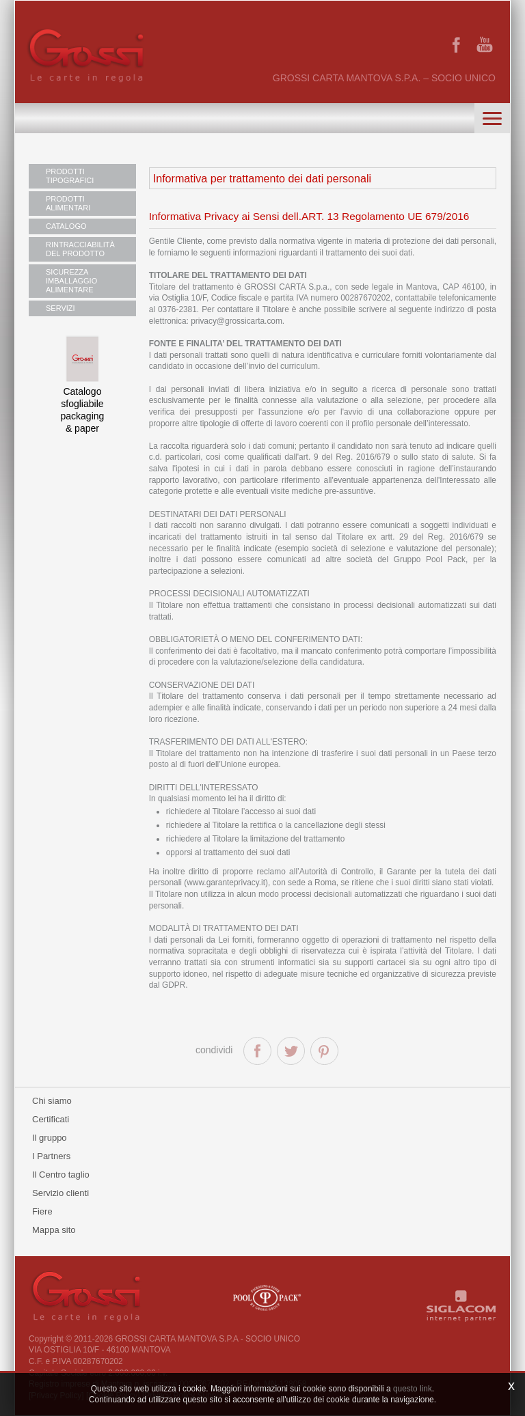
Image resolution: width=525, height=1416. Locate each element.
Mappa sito (54, 1230)
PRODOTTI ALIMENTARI (68, 203)
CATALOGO (66, 226)
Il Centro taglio (61, 1174)
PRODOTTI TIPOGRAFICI (70, 175)
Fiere (42, 1211)
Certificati (50, 1119)
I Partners (51, 1156)
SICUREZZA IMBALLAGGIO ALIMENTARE (71, 281)
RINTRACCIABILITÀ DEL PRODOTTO (80, 249)
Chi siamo (52, 1101)
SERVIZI (60, 308)
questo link (412, 1388)
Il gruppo (49, 1138)
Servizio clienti (60, 1193)
